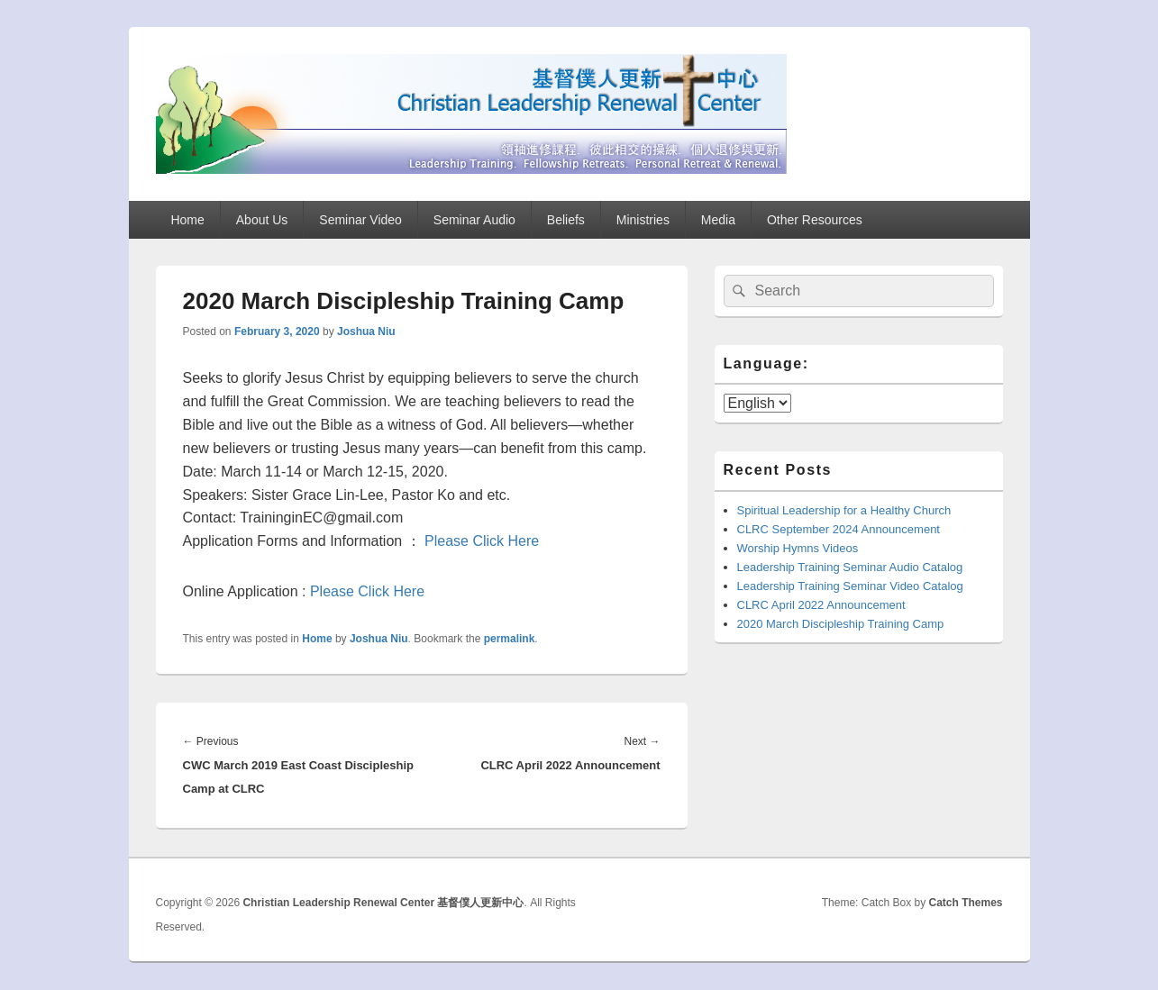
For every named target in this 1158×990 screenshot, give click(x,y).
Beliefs (566, 220)
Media (718, 220)
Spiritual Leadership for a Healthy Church (844, 510)
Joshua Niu (366, 331)
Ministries (643, 220)
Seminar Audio (474, 220)
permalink (509, 638)
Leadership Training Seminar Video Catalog (850, 586)
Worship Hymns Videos (798, 548)
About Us (262, 220)
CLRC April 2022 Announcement (821, 605)
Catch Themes (965, 902)
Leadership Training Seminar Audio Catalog (850, 567)
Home (187, 220)
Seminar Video (360, 220)
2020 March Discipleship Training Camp (840, 624)
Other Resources (814, 220)
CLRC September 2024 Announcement (838, 529)
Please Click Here (481, 541)
